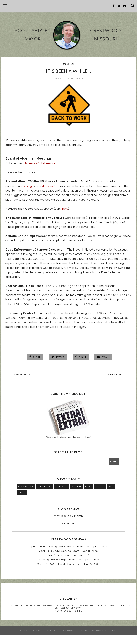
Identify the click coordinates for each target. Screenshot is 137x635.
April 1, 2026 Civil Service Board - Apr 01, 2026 (68, 550)
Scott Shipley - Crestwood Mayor (58, 630)
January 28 (31, 163)
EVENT (88, 487)
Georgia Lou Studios (106, 630)
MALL (111, 487)
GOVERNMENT (44, 487)
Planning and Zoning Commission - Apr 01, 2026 (68, 559)
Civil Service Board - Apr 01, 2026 (68, 555)
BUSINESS (76, 487)
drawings (27, 186)
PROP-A (22, 493)
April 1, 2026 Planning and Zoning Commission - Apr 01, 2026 (68, 546)
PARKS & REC (61, 487)
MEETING (68, 63)
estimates (46, 186)
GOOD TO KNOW (26, 487)
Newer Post (22, 374)
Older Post (115, 374)
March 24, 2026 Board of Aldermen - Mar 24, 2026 (68, 564)
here (65, 208)
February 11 (49, 163)
